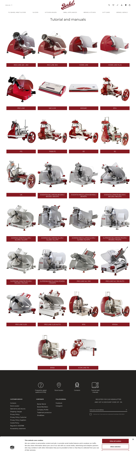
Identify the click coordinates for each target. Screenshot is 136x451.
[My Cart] (130, 5)
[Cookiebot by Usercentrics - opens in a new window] (12, 447)
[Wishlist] (113, 5)
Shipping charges (16, 411)
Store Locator (14, 406)
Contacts (13, 403)
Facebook (59, 403)
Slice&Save (40, 415)
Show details (99, 447)
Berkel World (41, 404)
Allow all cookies (115, 428)
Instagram (59, 406)
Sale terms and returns (17, 409)
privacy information (119, 414)
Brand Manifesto (42, 407)
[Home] (68, 5)
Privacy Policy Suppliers (18, 420)
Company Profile (42, 410)
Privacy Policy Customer (18, 417)
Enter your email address (97, 410)
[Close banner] (133, 426)
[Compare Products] (117, 5)
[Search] (109, 5)
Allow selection (115, 433)
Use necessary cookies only (115, 439)
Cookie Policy (14, 423)
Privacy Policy (15, 414)
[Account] (122, 5)
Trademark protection (44, 412)
